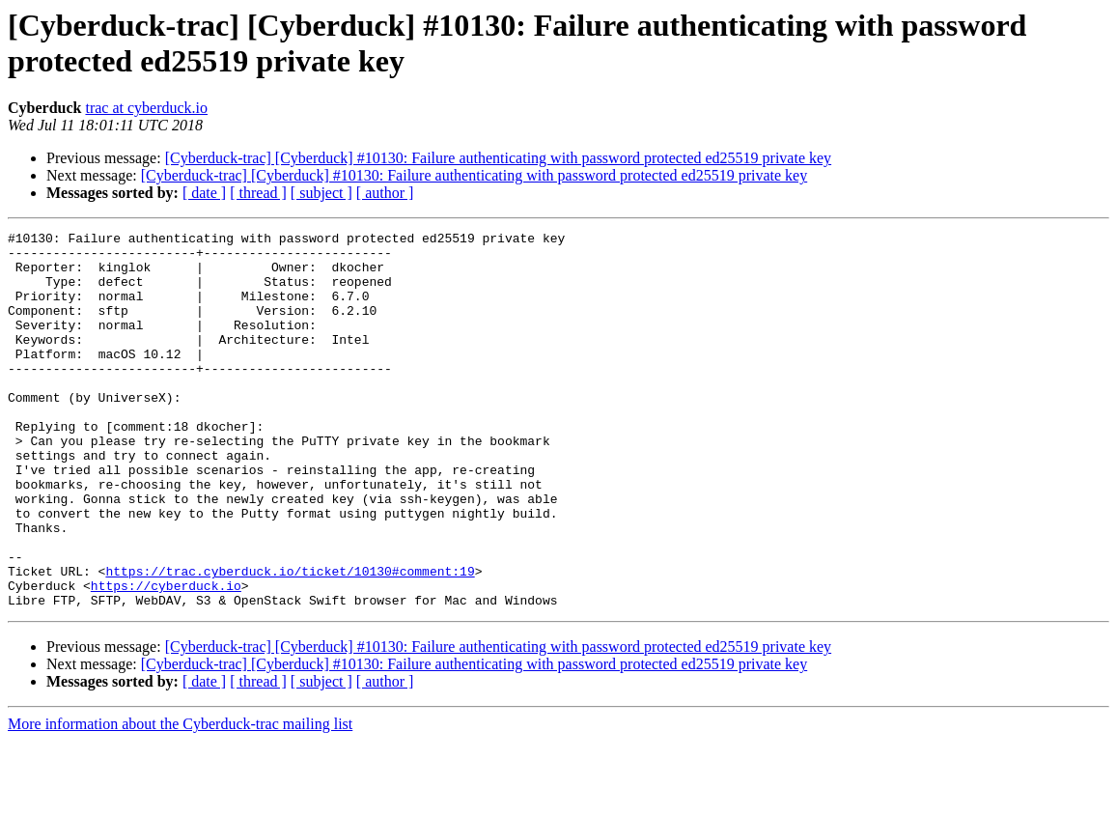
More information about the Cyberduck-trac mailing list (180, 799)
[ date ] (204, 192)
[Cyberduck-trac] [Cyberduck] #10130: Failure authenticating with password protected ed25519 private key (498, 158)
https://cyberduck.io (166, 657)
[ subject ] (321, 192)
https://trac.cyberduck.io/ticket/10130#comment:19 (289, 640)
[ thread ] (258, 192)
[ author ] (385, 192)
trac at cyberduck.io (146, 107)
